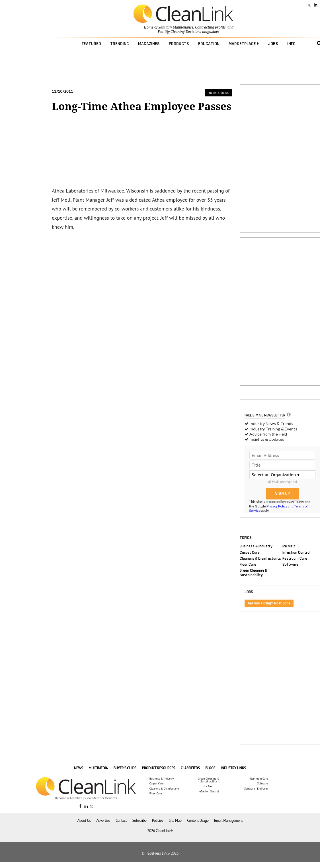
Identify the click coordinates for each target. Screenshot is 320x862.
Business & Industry (256, 546)
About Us (84, 820)
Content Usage (197, 820)
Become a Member (68, 798)
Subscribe (139, 820)
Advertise (103, 820)
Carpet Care (250, 552)
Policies (157, 820)
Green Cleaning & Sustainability (253, 573)
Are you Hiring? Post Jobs (269, 603)
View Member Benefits (101, 798)
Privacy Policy (276, 506)
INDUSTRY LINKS (233, 768)
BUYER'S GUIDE (124, 768)
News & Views (219, 93)
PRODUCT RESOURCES (158, 768)
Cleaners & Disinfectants (260, 558)
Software (290, 564)
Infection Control (296, 552)
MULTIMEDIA (98, 768)
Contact (121, 820)
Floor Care (248, 564)
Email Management (228, 820)
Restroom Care (294, 558)
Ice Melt (288, 546)
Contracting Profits (210, 27)
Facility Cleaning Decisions (179, 32)
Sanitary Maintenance (175, 27)
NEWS (78, 768)
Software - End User (256, 788)
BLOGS (210, 768)
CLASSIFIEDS (190, 768)
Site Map (175, 820)
